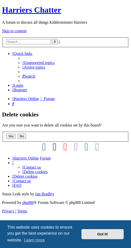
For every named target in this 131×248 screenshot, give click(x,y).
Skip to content (14, 31)
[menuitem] (38, 62)
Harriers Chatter (31, 9)
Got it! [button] (102, 234)
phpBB (28, 202)
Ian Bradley (44, 194)
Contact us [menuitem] (31, 167)
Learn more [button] (34, 240)
